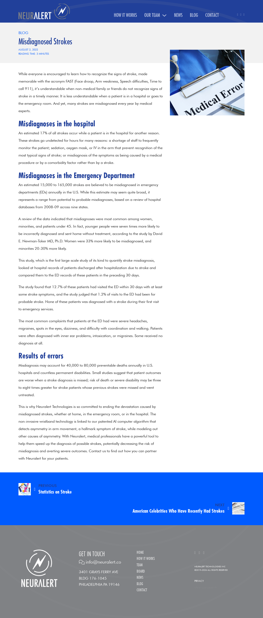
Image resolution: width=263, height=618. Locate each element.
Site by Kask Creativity (205, 587)
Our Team (152, 15)
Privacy (199, 580)
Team (140, 565)
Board (141, 571)
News (178, 15)
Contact (212, 15)
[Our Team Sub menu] (164, 15)
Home (140, 553)
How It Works (125, 15)
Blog (194, 15)
